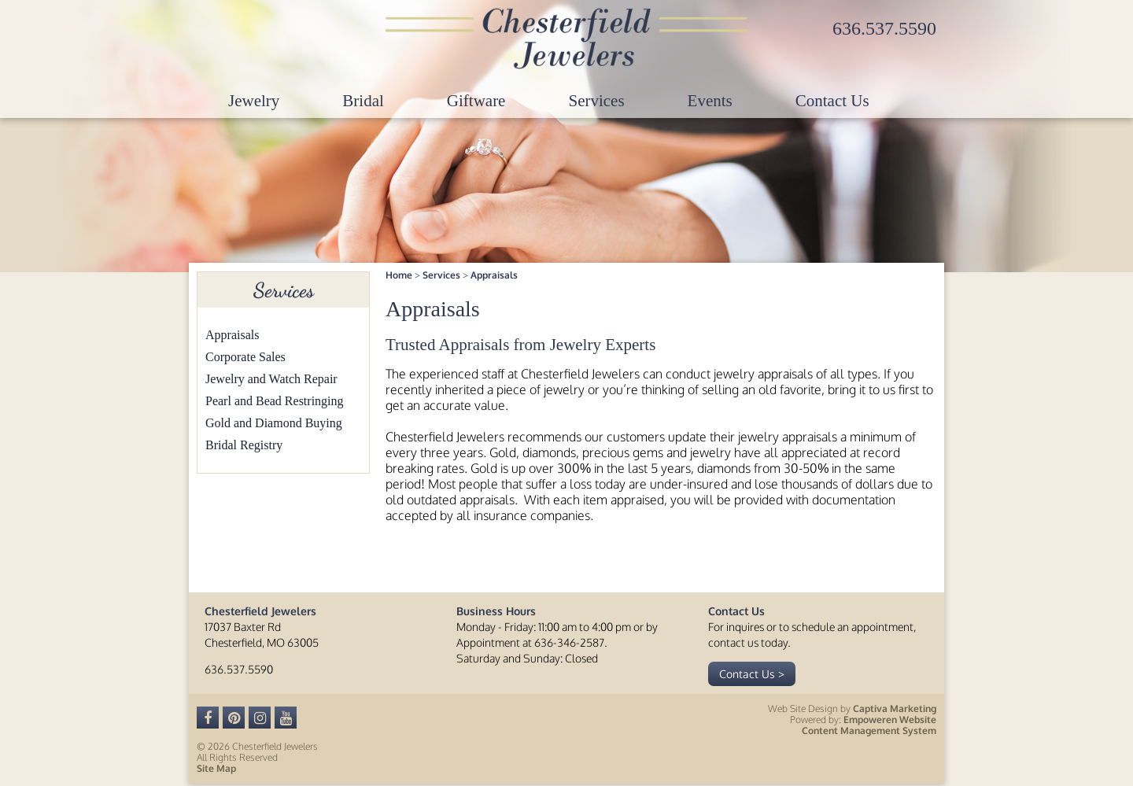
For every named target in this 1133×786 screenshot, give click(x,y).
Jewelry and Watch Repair (271, 379)
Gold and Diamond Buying (273, 423)
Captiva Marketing (894, 708)
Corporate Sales (245, 356)
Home (399, 275)
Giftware (476, 101)
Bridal (363, 101)
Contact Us (832, 101)
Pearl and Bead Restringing (274, 401)
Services (596, 101)
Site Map (216, 768)
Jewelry (253, 101)
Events (710, 101)
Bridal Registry (243, 445)
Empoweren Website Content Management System (869, 725)
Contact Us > (751, 674)
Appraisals (232, 334)
